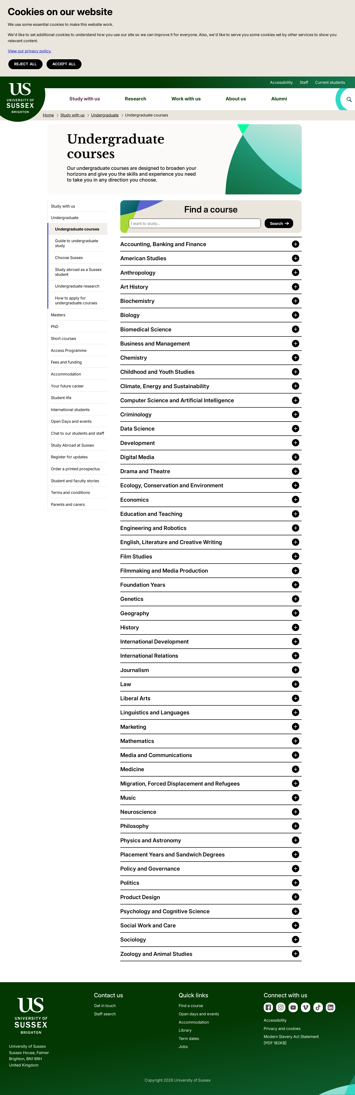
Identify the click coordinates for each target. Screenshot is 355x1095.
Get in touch (105, 1005)
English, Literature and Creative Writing (171, 542)
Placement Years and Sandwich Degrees (172, 854)
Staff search (105, 1013)
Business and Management (155, 343)
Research (135, 99)
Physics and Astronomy (150, 840)
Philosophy (134, 826)
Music (128, 797)
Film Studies (136, 556)
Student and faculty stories (75, 480)
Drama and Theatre (145, 471)
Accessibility (281, 82)
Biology (130, 315)
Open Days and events (71, 421)
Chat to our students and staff (77, 433)
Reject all (25, 64)
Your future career (67, 386)
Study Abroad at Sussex (72, 445)
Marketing (133, 726)
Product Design (140, 897)
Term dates (189, 1038)
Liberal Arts (135, 698)
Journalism (134, 670)
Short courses (63, 338)
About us (236, 99)
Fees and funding (66, 362)
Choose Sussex (69, 257)
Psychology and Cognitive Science (165, 911)
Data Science (137, 428)
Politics (129, 882)
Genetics (131, 599)
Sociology (133, 939)
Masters (58, 314)
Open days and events (199, 1013)
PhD (54, 326)
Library (185, 1030)
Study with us (84, 99)
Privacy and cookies (282, 1028)
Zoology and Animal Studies (156, 954)
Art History (134, 286)
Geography (134, 613)
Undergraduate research (77, 286)
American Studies (143, 258)
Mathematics (137, 741)
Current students (330, 82)
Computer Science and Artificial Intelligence (177, 400)
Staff (304, 82)
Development (137, 443)
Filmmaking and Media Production (164, 570)
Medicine (132, 769)
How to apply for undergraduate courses (76, 300)
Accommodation (66, 374)
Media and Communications (156, 755)
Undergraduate (64, 217)
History (129, 627)
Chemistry (133, 357)
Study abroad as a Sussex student (78, 272)
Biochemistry (137, 301)
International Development (154, 641)
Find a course (191, 1005)
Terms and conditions (70, 492)
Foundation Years (142, 584)
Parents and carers (68, 504)
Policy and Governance (150, 868)
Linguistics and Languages (154, 712)
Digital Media (137, 457)
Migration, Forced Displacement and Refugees (180, 783)
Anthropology (138, 272)
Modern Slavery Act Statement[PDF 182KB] (291, 1039)
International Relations (149, 655)
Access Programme (68, 350)
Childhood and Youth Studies (157, 371)
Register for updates (69, 456)
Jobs (183, 1046)
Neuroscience (138, 811)
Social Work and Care (148, 925)
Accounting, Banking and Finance (163, 244)
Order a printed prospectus (75, 468)
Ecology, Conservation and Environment (171, 485)
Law (125, 684)
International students (70, 409)
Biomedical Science (145, 329)
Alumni (279, 99)
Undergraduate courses (77, 229)
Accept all (64, 64)
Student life (61, 397)
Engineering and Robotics (153, 528)
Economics (134, 499)
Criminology (136, 414)
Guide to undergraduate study (76, 243)
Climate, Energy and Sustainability (164, 386)
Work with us (186, 99)
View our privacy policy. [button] (29, 50)
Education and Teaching (151, 513)
